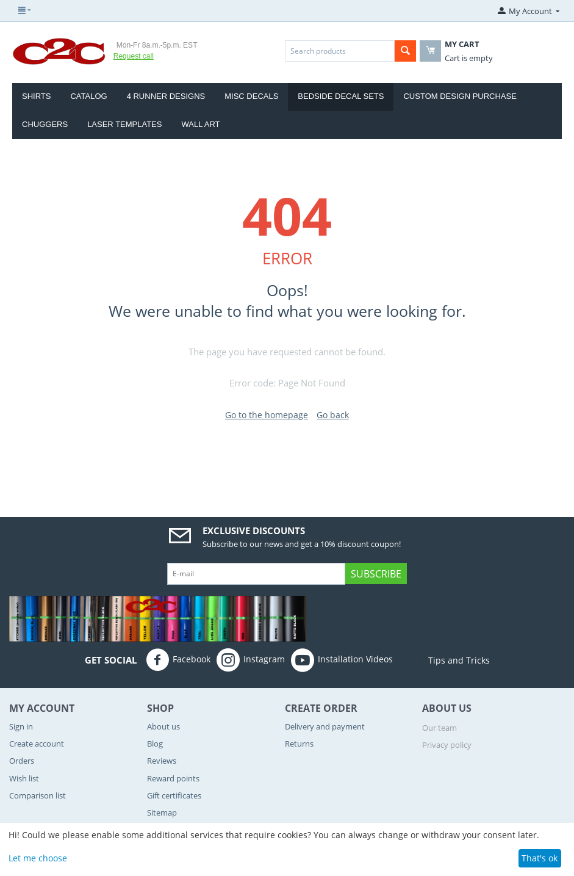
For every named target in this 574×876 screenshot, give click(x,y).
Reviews (161, 760)
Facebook (178, 659)
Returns (299, 743)
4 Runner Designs (166, 96)
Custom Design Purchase (459, 96)
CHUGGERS (45, 124)
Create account (36, 743)
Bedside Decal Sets (341, 96)
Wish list (24, 778)
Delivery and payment (325, 726)
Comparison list (37, 795)
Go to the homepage (266, 415)
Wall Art (200, 124)
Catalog (88, 96)
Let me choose (38, 858)
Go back (333, 415)
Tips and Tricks (444, 660)
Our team (439, 727)
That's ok (540, 858)
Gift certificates (174, 795)
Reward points (173, 778)
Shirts (36, 96)
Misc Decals (251, 96)
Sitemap (162, 812)
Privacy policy (447, 744)
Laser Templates (124, 124)
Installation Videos (342, 659)
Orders (21, 760)
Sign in (21, 726)
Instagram (251, 659)
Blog (155, 743)
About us (163, 726)
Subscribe (376, 574)
